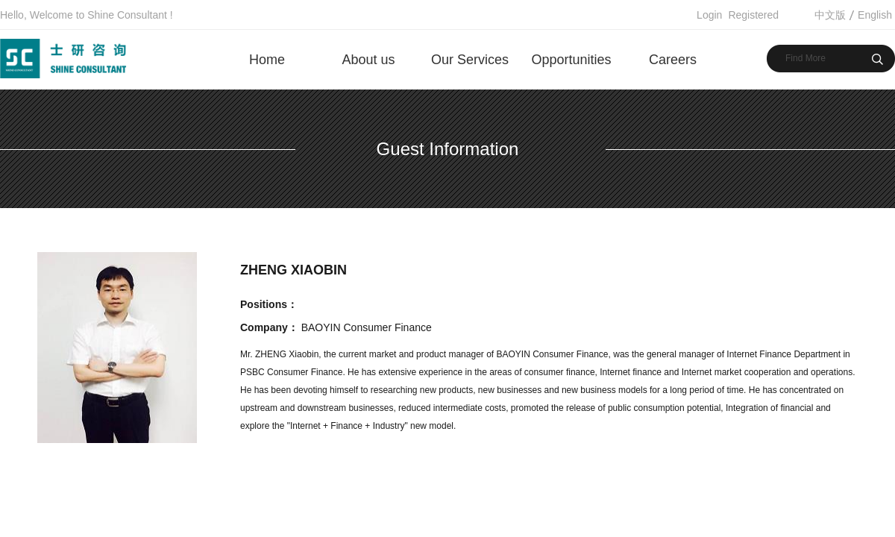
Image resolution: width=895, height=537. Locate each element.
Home (267, 59)
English (875, 15)
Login (709, 15)
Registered (753, 15)
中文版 (830, 15)
